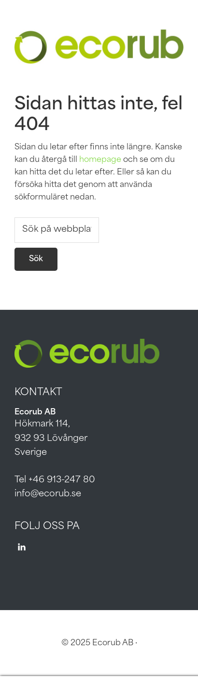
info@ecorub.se (47, 494)
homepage (100, 160)
